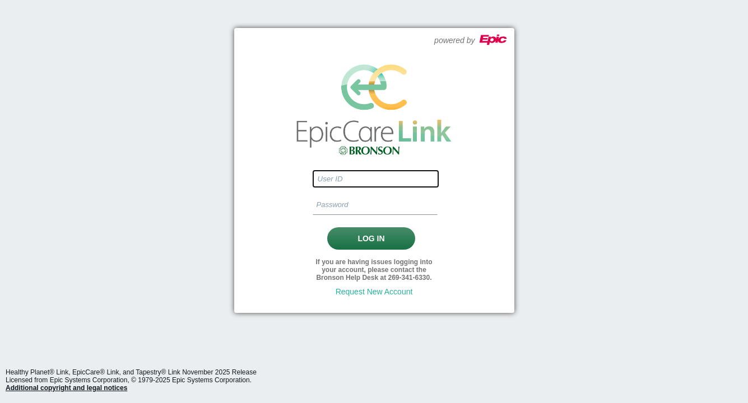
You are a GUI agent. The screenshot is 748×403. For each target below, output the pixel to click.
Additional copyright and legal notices (66, 388)
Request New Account (374, 291)
